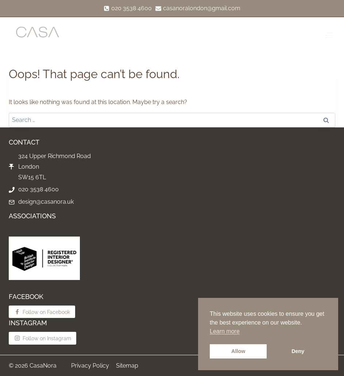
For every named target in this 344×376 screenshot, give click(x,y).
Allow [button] (238, 351)
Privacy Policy (90, 365)
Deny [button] (297, 351)
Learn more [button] (225, 331)
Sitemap (127, 365)
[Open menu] (328, 35)
